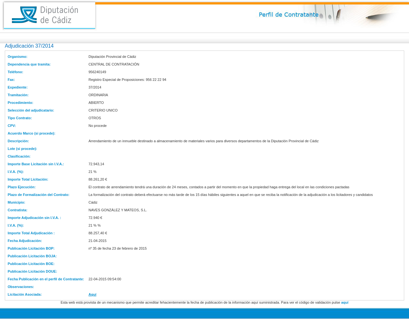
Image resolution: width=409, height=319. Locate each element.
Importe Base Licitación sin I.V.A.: (36, 164)
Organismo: (17, 56)
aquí (345, 302)
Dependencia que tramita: (29, 64)
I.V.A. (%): (16, 172)
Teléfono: (15, 72)
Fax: (11, 80)
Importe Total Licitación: (28, 179)
